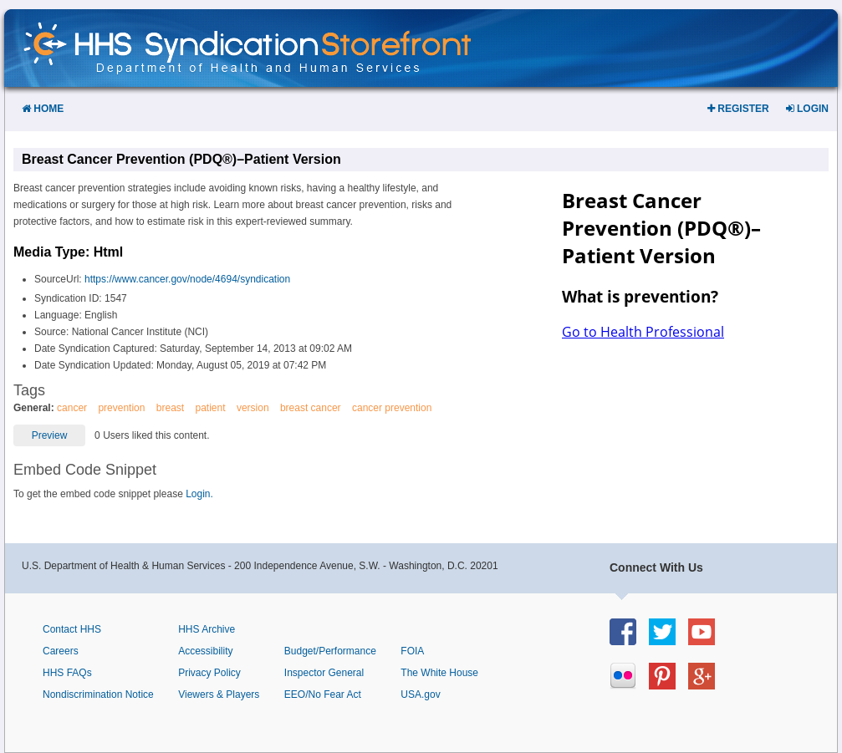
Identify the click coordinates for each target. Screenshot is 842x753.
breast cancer (310, 408)
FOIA (412, 651)
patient (211, 408)
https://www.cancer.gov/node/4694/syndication (187, 279)
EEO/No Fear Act (322, 694)
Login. (199, 494)
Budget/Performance (330, 651)
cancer (72, 408)
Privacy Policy (209, 673)
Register (738, 108)
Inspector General (324, 673)
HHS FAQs (67, 673)
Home (43, 108)
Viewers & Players (218, 694)
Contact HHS (72, 629)
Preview (50, 435)
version (253, 408)
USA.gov (420, 694)
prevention (121, 408)
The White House (439, 673)
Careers (61, 651)
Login (807, 108)
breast (170, 408)
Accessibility (205, 651)
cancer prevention (391, 408)
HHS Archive (206, 629)
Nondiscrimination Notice (98, 694)
